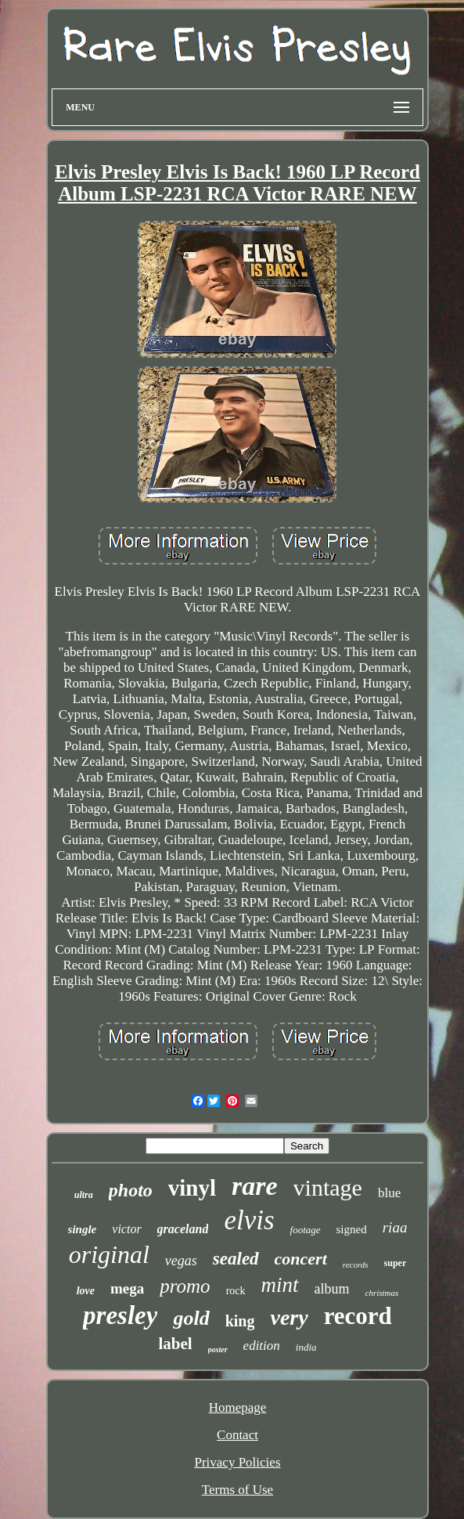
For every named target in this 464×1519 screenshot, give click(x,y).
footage (305, 1230)
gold (191, 1318)
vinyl (192, 1187)
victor (126, 1229)
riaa (395, 1227)
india (306, 1347)
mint (280, 1285)
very (289, 1317)
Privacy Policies (237, 1462)
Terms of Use (237, 1489)
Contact (237, 1434)
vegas (181, 1260)
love (86, 1291)
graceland (183, 1229)
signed (351, 1229)
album (332, 1289)
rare (255, 1185)
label (175, 1343)
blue (389, 1192)
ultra (83, 1194)
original (109, 1254)
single (82, 1229)
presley (120, 1315)
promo (185, 1286)
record (358, 1316)
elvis (249, 1220)
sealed (236, 1258)
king (240, 1321)
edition (261, 1345)
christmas (382, 1292)
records (356, 1264)
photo (131, 1190)
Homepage (238, 1407)
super (395, 1262)
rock (236, 1291)
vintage (327, 1187)
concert (301, 1258)
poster (218, 1349)
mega (127, 1288)
